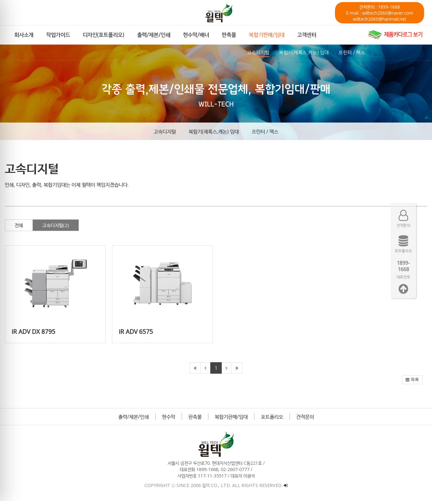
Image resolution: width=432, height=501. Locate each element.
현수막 (168, 416)
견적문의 (305, 416)
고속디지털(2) (55, 225)
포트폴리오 (272, 416)
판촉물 (195, 416)
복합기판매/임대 (231, 416)
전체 (19, 225)
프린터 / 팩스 (265, 131)
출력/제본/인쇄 (133, 416)
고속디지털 (165, 131)
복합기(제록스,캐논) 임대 (214, 131)
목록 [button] (412, 380)
